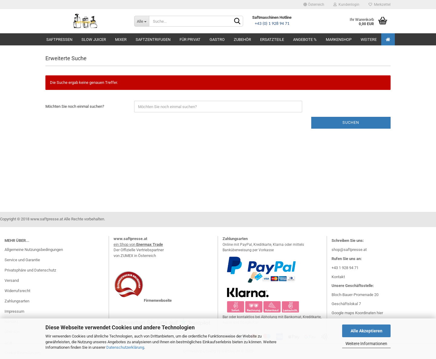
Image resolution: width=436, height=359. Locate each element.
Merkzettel (379, 4)
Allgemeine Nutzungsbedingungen (34, 249)
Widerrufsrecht (17, 290)
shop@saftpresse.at (349, 249)
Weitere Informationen (366, 343)
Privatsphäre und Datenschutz (30, 270)
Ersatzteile (272, 39)
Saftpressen (59, 39)
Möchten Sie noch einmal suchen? (74, 106)
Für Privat (190, 39)
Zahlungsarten (17, 301)
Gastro (217, 39)
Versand (12, 280)
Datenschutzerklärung (125, 347)
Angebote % (305, 39)
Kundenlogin (346, 4)
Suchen (350, 122)
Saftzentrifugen (153, 39)
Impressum (14, 311)
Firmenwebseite (158, 300)
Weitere (369, 39)
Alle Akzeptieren (366, 330)
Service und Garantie (22, 260)
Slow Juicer (93, 39)
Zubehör (242, 39)
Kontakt (338, 277)
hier (380, 313)
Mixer (121, 39)
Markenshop (339, 39)
